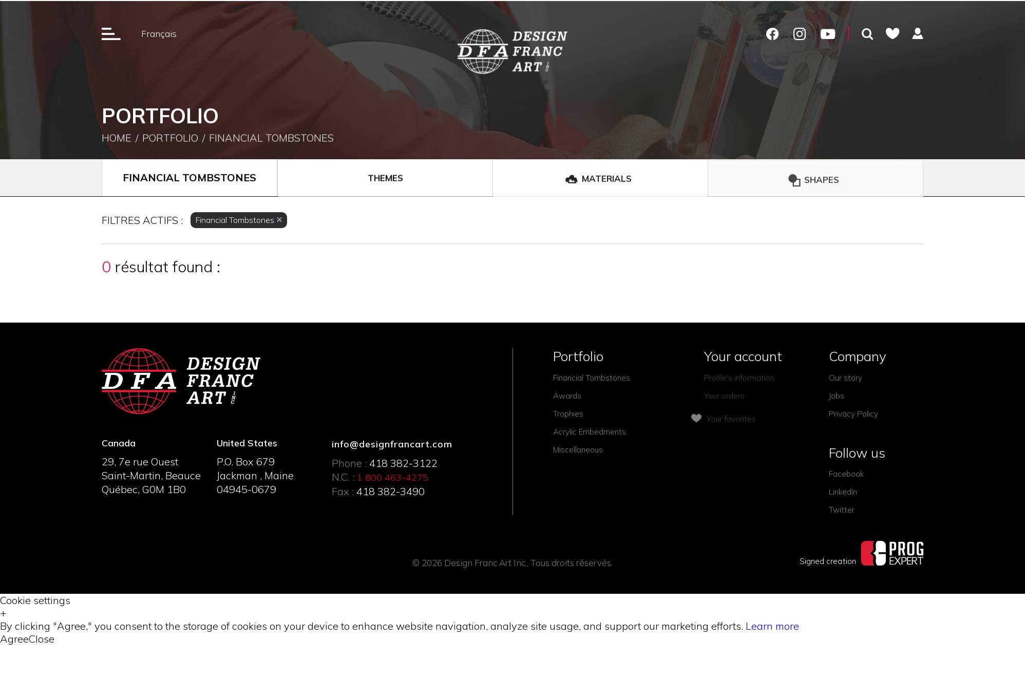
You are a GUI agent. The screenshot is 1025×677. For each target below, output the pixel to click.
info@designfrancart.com (392, 444)
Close (41, 638)
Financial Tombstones (271, 139)
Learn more (772, 625)
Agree (14, 638)
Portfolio (170, 139)
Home (116, 139)
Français (159, 34)
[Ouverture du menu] (111, 33)
